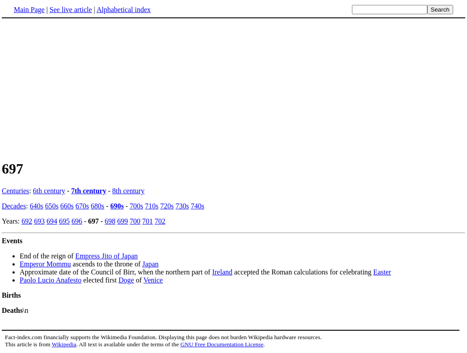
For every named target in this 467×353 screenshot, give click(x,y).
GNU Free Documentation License (221, 344)
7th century (89, 191)
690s (117, 206)
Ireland (222, 272)
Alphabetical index (123, 9)
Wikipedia (64, 344)
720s (167, 206)
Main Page (29, 9)
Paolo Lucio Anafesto (51, 280)
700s (136, 206)
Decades (14, 206)
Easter (382, 272)
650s (51, 206)
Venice (153, 280)
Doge (126, 280)
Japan (150, 264)
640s (36, 206)
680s (97, 206)
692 (26, 221)
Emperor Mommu (45, 264)
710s (151, 206)
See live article (71, 9)
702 (160, 221)
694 (51, 221)
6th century (49, 191)
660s (67, 206)
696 (76, 221)
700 (135, 221)
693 (39, 221)
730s (182, 206)
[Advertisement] (77, 88)
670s (82, 206)
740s (197, 206)
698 (110, 221)
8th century (128, 191)
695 (64, 221)
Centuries (15, 191)
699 (122, 221)
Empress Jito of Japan (106, 256)
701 (147, 221)
